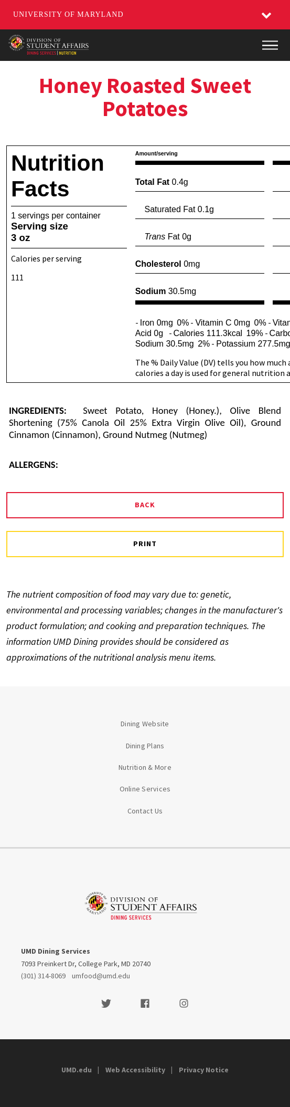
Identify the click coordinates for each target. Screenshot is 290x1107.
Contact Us (145, 811)
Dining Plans (145, 745)
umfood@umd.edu (101, 975)
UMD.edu (76, 1069)
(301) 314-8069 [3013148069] (43, 975)
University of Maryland (68, 14)
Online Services (145, 788)
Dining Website (145, 723)
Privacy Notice (204, 1069)
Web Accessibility (135, 1069)
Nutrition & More (145, 767)
